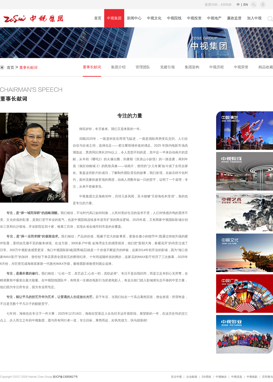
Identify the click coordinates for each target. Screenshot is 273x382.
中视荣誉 (241, 67)
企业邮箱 (191, 376)
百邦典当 (267, 376)
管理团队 (143, 67)
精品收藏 (265, 67)
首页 (97, 18)
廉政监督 (234, 18)
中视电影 (252, 376)
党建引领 (167, 67)
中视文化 (154, 18)
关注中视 (176, 376)
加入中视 (254, 18)
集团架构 (192, 67)
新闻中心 (134, 18)
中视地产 (214, 18)
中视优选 (236, 376)
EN (245, 4)
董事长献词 (28, 67)
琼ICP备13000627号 (65, 376)
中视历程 (216, 67)
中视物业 (221, 376)
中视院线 (174, 18)
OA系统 (206, 376)
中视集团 (114, 18)
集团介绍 (118, 67)
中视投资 (194, 18)
